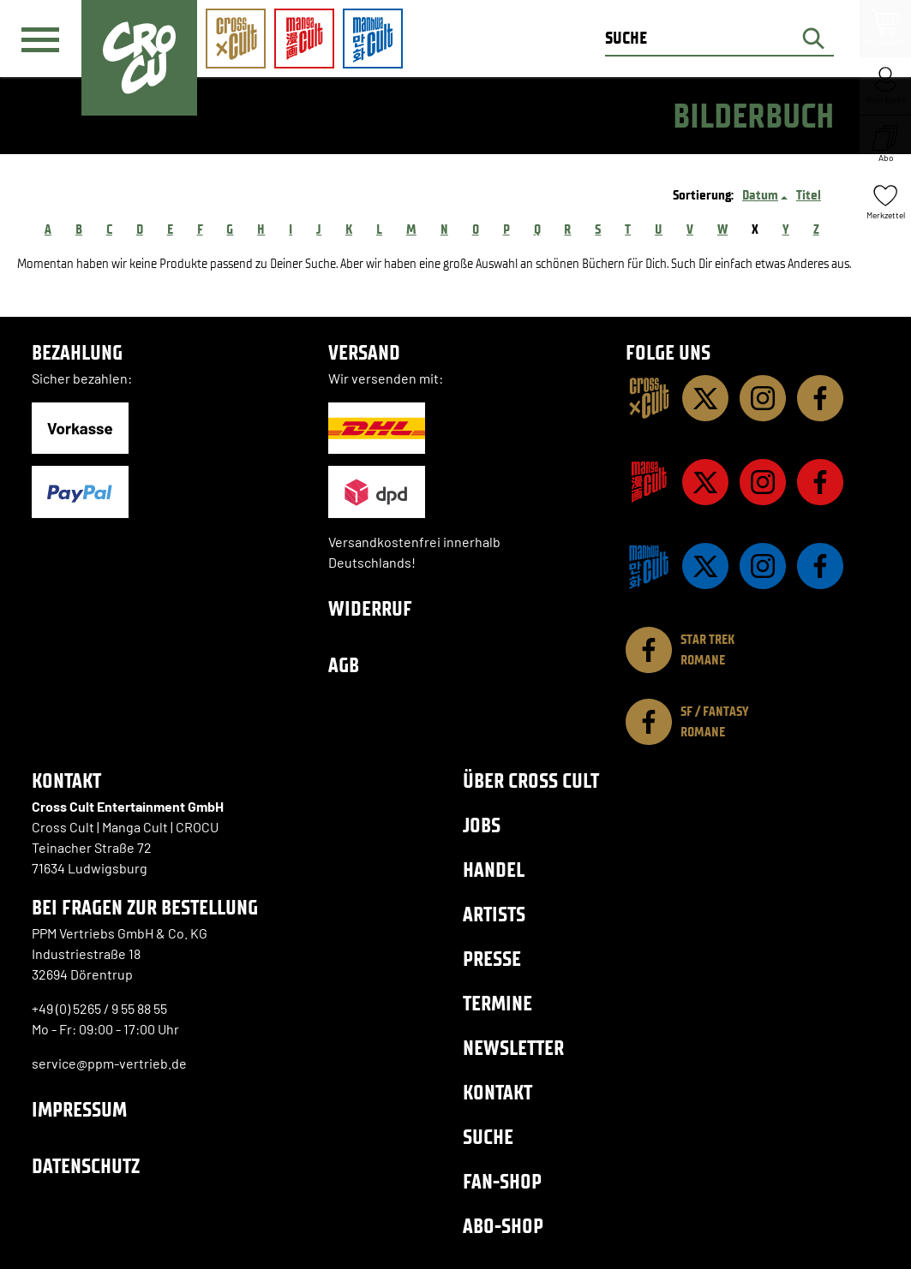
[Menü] (40, 39)
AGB (343, 664)
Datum (760, 195)
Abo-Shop (503, 1225)
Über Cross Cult (531, 780)
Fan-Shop (502, 1181)
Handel (493, 869)
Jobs (481, 825)
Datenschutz (86, 1165)
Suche (488, 1136)
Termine (497, 1003)
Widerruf (370, 608)
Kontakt (497, 1092)
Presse (492, 958)
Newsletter (513, 1047)
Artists (494, 914)
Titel (808, 195)
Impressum (79, 1109)
